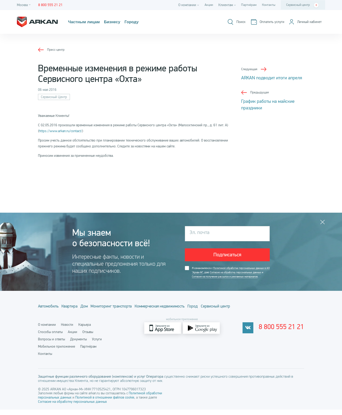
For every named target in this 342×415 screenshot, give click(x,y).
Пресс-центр (56, 49)
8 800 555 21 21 (284, 333)
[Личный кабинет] (303, 22)
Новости (67, 330)
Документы (78, 344)
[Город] (24, 5)
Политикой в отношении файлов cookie (104, 403)
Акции (206, 5)
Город (226, 312)
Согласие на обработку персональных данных (72, 407)
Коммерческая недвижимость (186, 312)
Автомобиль (49, 312)
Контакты (268, 5)
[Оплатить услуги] (264, 22)
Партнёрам (247, 5)
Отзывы (87, 337)
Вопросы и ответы (51, 344)
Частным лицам (86, 22)
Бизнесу (118, 22)
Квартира (76, 312)
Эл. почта (201, 233)
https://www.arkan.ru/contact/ (60, 131)
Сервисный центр (302, 5)
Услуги (97, 344)
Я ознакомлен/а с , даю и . (229, 277)
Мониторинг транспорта (130, 312)
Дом (96, 312)
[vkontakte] (254, 333)
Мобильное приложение (56, 352)
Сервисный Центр (54, 97)
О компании (47, 330)
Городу (140, 22)
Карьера (84, 330)
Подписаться (227, 255)
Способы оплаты (50, 337)
